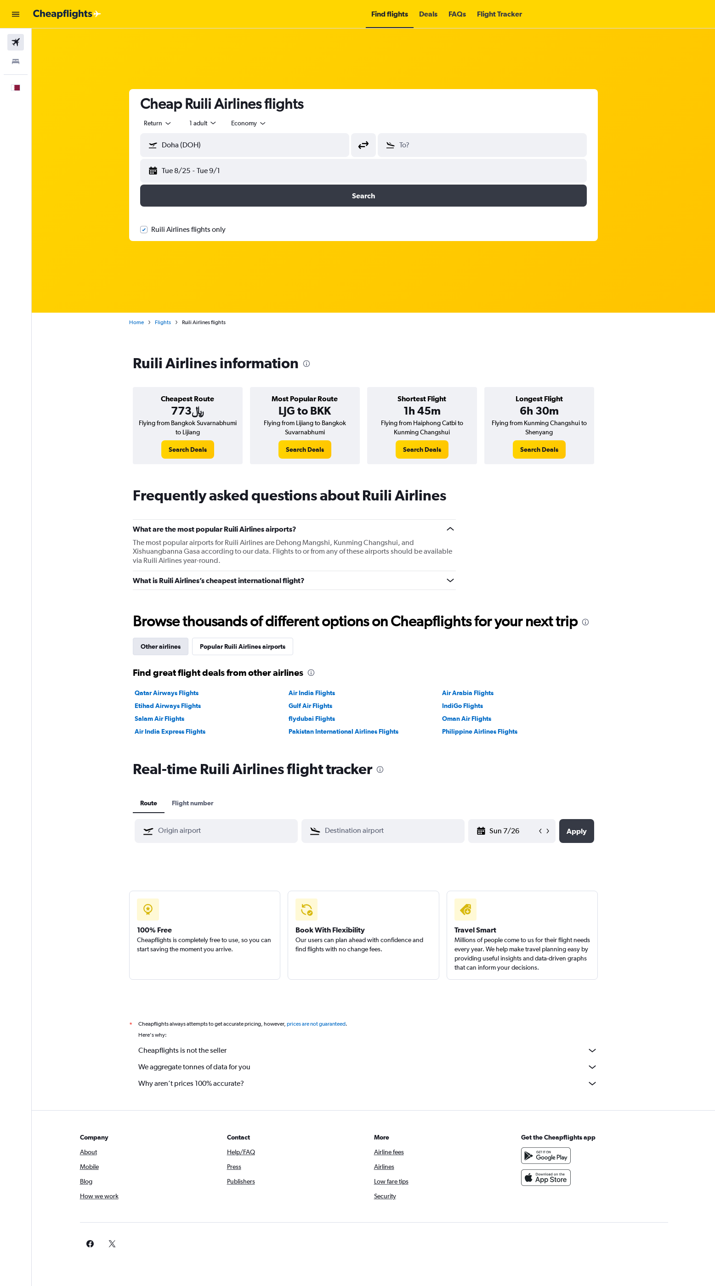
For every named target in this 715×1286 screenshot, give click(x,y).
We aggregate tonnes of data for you (378, 1067)
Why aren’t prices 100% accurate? (378, 1083)
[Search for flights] (16, 42)
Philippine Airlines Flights (490, 731)
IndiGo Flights (472, 705)
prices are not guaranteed (326, 1024)
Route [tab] (158, 803)
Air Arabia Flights (478, 692)
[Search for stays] (16, 61)
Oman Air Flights (476, 718)
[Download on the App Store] (561, 1177)
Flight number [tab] (202, 803)
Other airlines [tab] (171, 646)
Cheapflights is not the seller (378, 1050)
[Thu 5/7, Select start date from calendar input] (523, 831)
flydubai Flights (321, 718)
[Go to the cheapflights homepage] (67, 14)
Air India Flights (321, 692)
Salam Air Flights (169, 718)
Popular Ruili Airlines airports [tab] (252, 646)
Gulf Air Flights (320, 705)
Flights (173, 322)
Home (146, 322)
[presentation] (316, 363)
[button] (16, 14)
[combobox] (168, 123)
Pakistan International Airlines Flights (353, 731)
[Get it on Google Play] (561, 1155)
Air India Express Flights (180, 731)
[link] (197, 449)
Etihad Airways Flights (178, 705)
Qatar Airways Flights (177, 692)
